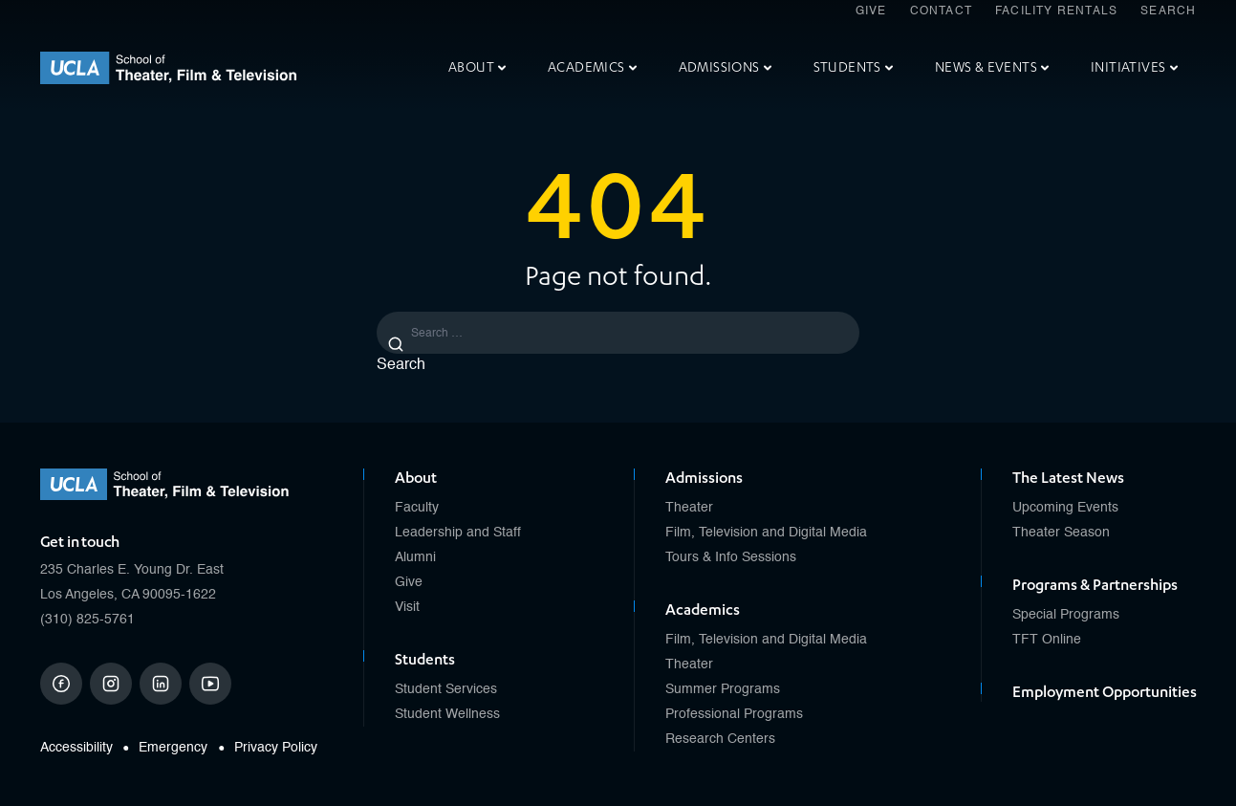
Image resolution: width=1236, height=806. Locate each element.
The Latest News (1068, 478)
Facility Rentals (1056, 11)
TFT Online (1046, 639)
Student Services (446, 689)
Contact (941, 11)
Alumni (415, 557)
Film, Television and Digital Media (766, 532)
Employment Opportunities (1104, 692)
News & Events (992, 67)
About (477, 67)
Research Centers (720, 739)
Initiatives (1134, 67)
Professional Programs (734, 714)
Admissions (725, 67)
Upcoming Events (1065, 507)
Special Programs (1065, 614)
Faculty (417, 507)
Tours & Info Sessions (730, 557)
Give (871, 11)
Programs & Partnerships (1095, 585)
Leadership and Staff (458, 532)
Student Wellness (447, 714)
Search (1168, 11)
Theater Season (1061, 532)
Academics (592, 67)
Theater (689, 507)
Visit (407, 607)
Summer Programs (722, 689)
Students (853, 67)
